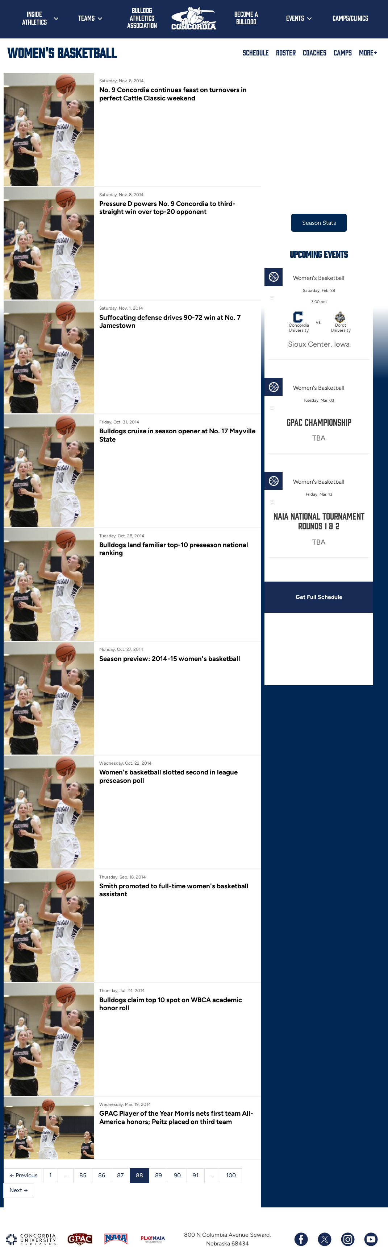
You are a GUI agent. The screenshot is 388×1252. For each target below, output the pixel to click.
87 (120, 1134)
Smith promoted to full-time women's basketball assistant (154, 860)
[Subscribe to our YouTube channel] (370, 1198)
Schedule (256, 52)
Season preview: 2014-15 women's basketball (166, 637)
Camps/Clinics (350, 18)
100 (231, 1134)
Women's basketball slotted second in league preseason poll (165, 751)
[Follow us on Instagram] (347, 1198)
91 (196, 1134)
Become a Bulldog (246, 17)
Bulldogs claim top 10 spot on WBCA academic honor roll (167, 969)
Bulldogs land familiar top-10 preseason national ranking (170, 532)
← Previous (23, 1134)
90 (177, 1134)
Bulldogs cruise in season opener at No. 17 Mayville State (160, 422)
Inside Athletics (34, 18)
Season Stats (309, 222)
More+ (368, 52)
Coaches (314, 52)
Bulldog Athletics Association (142, 17)
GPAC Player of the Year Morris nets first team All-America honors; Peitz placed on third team (168, 1079)
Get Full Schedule (309, 597)
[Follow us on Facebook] (301, 1198)
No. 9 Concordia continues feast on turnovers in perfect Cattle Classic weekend (170, 94)
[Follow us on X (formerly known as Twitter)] (324, 1198)
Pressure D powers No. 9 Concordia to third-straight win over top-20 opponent (164, 203)
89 (158, 1134)
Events (295, 18)
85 (82, 1134)
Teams (86, 18)
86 (101, 1134)
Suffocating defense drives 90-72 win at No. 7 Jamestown (167, 313)
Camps (343, 52)
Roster (286, 52)
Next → (18, 1149)
